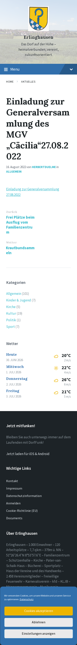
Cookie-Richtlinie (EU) (22, 511)
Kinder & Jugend (18, 300)
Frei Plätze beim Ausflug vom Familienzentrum (20, 225)
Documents (14, 518)
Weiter (11, 242)
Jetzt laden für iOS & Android (27, 454)
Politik (11, 320)
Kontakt (12, 481)
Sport (10, 326)
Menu (38, 69)
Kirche (11, 307)
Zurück (11, 212)
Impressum (14, 488)
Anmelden (13, 503)
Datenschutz (26, 599)
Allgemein (14, 171)
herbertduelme (44, 167)
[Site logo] (38, 30)
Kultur (11, 313)
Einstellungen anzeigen (39, 634)
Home (10, 81)
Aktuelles (28, 81)
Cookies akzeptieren (38, 611)
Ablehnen (38, 622)
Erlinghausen (38, 37)
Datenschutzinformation (24, 496)
